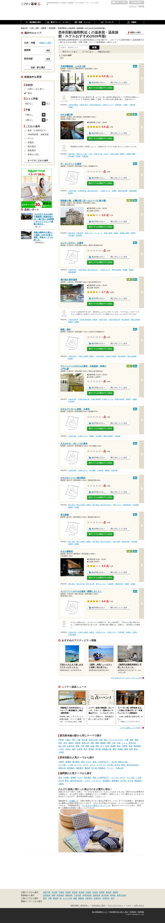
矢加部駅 (136, 505)
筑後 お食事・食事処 (117, 154)
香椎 (77, 746)
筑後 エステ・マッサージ (93, 233)
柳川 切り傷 (80, 584)
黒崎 (131, 740)
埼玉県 (54, 892)
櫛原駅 (70, 193)
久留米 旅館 (100, 356)
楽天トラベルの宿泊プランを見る (100, 88)
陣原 (136, 740)
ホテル (88, 762)
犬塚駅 (70, 107)
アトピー (110, 768)
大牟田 (61, 752)
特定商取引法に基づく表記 (118, 912)
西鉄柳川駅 (127, 505)
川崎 (50, 898)
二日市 (61, 749)
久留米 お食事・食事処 (86, 356)
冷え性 (114, 762)
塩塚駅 (76, 507)
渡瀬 (126, 749)
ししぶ (124, 743)
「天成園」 (72, 801)
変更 (48, 50)
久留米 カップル (108, 399)
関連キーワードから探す (31, 901)
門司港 (61, 740)
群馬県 (74, 892)
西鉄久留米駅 (122, 191)
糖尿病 (87, 768)
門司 (74, 740)
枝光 (106, 740)
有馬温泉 (60, 895)
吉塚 (92, 746)
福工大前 (62, 746)
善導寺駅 (121, 632)
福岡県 (115, 892)
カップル (78, 765)
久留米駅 (71, 401)
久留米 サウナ (112, 632)
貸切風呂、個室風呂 (75, 768)
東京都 (81, 892)
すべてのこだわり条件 (37, 160)
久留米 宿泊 (84, 105)
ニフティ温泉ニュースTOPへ (131, 728)
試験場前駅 (133, 191)
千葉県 (61, 892)
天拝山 (68, 749)
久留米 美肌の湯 (95, 105)
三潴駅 (125, 105)
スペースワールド (116, 740)
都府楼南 (137, 746)
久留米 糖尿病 (96, 399)
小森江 (68, 740)
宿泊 (83, 762)
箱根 (53, 895)
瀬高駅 (78, 156)
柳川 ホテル (117, 505)
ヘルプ (128, 905)
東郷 (97, 743)
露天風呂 (76, 762)
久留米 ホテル (105, 191)
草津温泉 (46, 895)
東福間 (103, 743)
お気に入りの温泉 (119, 2)
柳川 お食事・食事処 (83, 505)
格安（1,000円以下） (101, 762)
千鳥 (114, 743)
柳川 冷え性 (90, 584)
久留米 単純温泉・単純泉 (88, 320)
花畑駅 (114, 191)
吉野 (131, 749)
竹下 (102, 746)
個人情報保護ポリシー (100, 912)
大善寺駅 (132, 105)
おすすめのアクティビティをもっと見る (126, 678)
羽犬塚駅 (71, 156)
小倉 (78, 740)
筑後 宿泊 (71, 154)
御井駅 (128, 632)
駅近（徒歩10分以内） (130, 765)
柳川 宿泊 (71, 505)
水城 (130, 746)
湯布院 (113, 895)
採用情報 (141, 912)
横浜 (45, 898)
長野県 (102, 892)
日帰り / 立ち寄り (36, 89)
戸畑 (101, 740)
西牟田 (91, 749)
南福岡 (113, 746)
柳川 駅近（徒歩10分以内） (102, 505)
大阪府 (88, 892)
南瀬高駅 (85, 156)
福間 (109, 743)
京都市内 (97, 898)
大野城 (124, 746)
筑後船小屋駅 (130, 154)
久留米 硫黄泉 (73, 105)
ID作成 (141, 6)
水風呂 (61, 784)
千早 (82, 746)
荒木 (85, 749)
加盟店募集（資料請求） (79, 905)
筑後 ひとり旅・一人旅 (84, 154)
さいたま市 (67, 898)
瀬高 (114, 749)
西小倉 (84, 740)
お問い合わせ (139, 905)
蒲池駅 (76, 544)
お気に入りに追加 (120, 82)
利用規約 (133, 912)
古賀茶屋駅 (72, 635)
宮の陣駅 (99, 436)
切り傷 (94, 768)
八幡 (126, 740)
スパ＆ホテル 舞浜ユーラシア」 (95, 805)
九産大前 (70, 746)
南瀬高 (120, 749)
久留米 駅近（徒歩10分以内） (88, 191)
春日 (119, 746)
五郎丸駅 (114, 470)
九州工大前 (93, 740)
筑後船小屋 (106, 749)
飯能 (75, 898)
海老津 (77, 743)
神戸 (112, 898)
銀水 (136, 749)
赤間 (92, 743)
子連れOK (119, 768)
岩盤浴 (31, 142)
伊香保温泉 (87, 895)
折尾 (60, 743)
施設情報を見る (98, 82)
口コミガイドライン (115, 905)
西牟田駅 (118, 105)
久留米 (79, 749)
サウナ (85, 765)
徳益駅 (70, 507)
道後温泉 (96, 895)
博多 (97, 746)
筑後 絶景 (79, 233)
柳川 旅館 (116, 542)
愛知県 (108, 892)
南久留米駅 (125, 320)
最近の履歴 (136, 2)
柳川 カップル (101, 584)
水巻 (65, 743)
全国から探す (45, 43)
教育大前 (85, 743)
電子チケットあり (70, 52)
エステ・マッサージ (98, 765)
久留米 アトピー (108, 105)
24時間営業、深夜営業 (38, 134)
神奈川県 (46, 892)
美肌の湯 (62, 768)
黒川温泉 (105, 895)
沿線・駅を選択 (38, 67)
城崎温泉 (69, 895)
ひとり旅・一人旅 (65, 765)
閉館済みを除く (104, 52)
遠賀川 (71, 743)
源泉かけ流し (123, 762)
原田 (74, 749)
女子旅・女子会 (113, 765)
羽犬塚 (98, 749)
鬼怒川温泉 (121, 895)
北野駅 (134, 632)
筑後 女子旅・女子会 (101, 154)
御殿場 (81, 898)
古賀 (119, 743)
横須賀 (55, 898)
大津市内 (106, 898)
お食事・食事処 (64, 762)
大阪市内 (88, 898)
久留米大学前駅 (110, 356)
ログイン (133, 6)
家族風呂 (101, 768)
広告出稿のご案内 (98, 905)
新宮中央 (132, 743)
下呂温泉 (77, 895)
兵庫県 (68, 892)
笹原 (107, 746)
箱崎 (87, 746)
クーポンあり (87, 52)
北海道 (95, 892)
